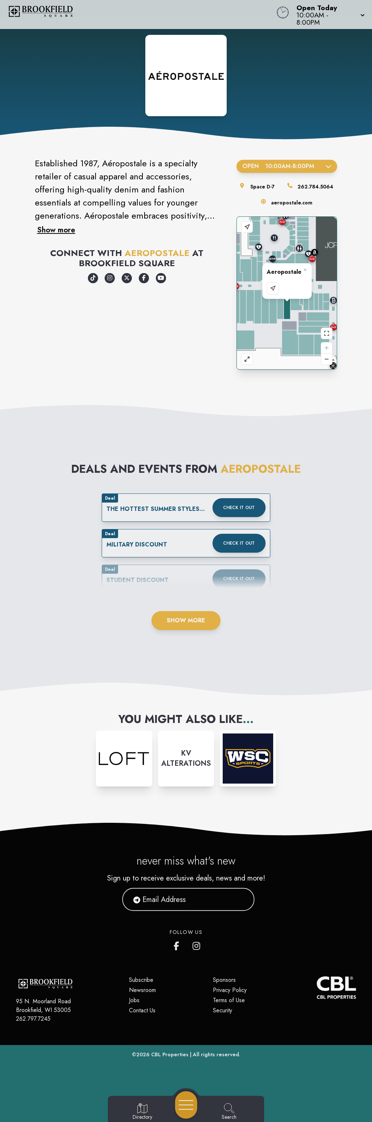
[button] (328, 14)
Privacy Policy (230, 990)
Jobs (134, 1000)
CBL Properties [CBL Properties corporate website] (170, 1054)
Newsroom (142, 990)
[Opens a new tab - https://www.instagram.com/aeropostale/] (110, 278)
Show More (186, 620)
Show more (56, 229)
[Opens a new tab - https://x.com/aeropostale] (127, 278)
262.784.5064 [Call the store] (315, 186)
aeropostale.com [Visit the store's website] (291, 202)
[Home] (141, 14)
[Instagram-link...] (124, 758)
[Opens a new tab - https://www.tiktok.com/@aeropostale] (93, 278)
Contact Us (142, 1010)
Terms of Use (229, 1000)
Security (222, 1010)
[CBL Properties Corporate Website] (317, 987)
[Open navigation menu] (186, 1105)
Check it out (239, 507)
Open (286, 166)
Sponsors (224, 980)
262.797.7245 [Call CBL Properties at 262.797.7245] (33, 1019)
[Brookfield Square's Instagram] (197, 944)
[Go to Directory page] (142, 1112)
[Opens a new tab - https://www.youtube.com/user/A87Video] (161, 278)
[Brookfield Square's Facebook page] (178, 944)
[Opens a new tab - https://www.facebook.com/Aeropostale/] (144, 278)
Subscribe (141, 980)
